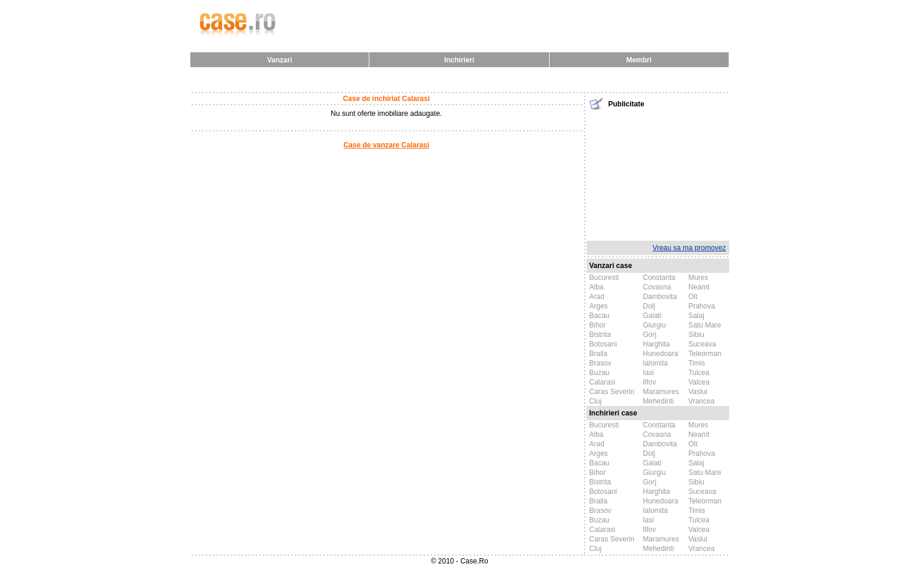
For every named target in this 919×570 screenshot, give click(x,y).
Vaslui (697, 392)
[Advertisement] (657, 174)
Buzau (599, 373)
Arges (598, 306)
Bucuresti (604, 277)
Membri (639, 60)
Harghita (656, 344)
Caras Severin (612, 392)
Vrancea (701, 401)
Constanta (659, 277)
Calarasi (602, 382)
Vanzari (279, 60)
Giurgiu (654, 325)
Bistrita (600, 334)
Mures (698, 277)
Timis (696, 363)
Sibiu (696, 334)
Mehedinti (658, 401)
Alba (596, 287)
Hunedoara (660, 353)
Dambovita (660, 296)
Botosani (603, 344)
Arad (596, 296)
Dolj (649, 306)
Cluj (595, 401)
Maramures (661, 392)
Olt (692, 296)
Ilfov (649, 382)
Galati (652, 315)
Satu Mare (704, 325)
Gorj (650, 334)
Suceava (702, 344)
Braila (598, 353)
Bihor (597, 325)
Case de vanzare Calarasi (386, 145)
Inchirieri (459, 60)
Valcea (699, 382)
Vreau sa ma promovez (689, 248)
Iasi (648, 373)
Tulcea (699, 373)
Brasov (600, 363)
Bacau (599, 315)
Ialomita (655, 363)
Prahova (701, 306)
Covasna (657, 287)
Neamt (698, 287)
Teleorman (705, 353)
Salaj (696, 315)
